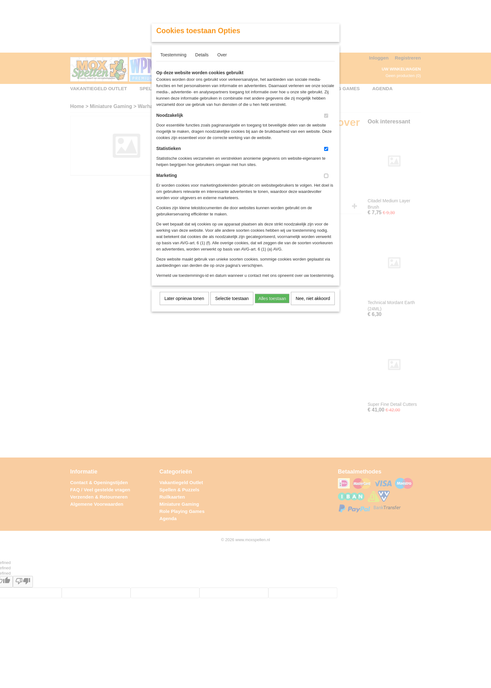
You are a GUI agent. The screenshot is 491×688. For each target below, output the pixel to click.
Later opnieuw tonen (184, 298)
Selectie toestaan (232, 298)
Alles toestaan (272, 298)
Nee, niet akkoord (313, 298)
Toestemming (173, 54)
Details (202, 54)
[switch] (326, 116)
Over (222, 54)
